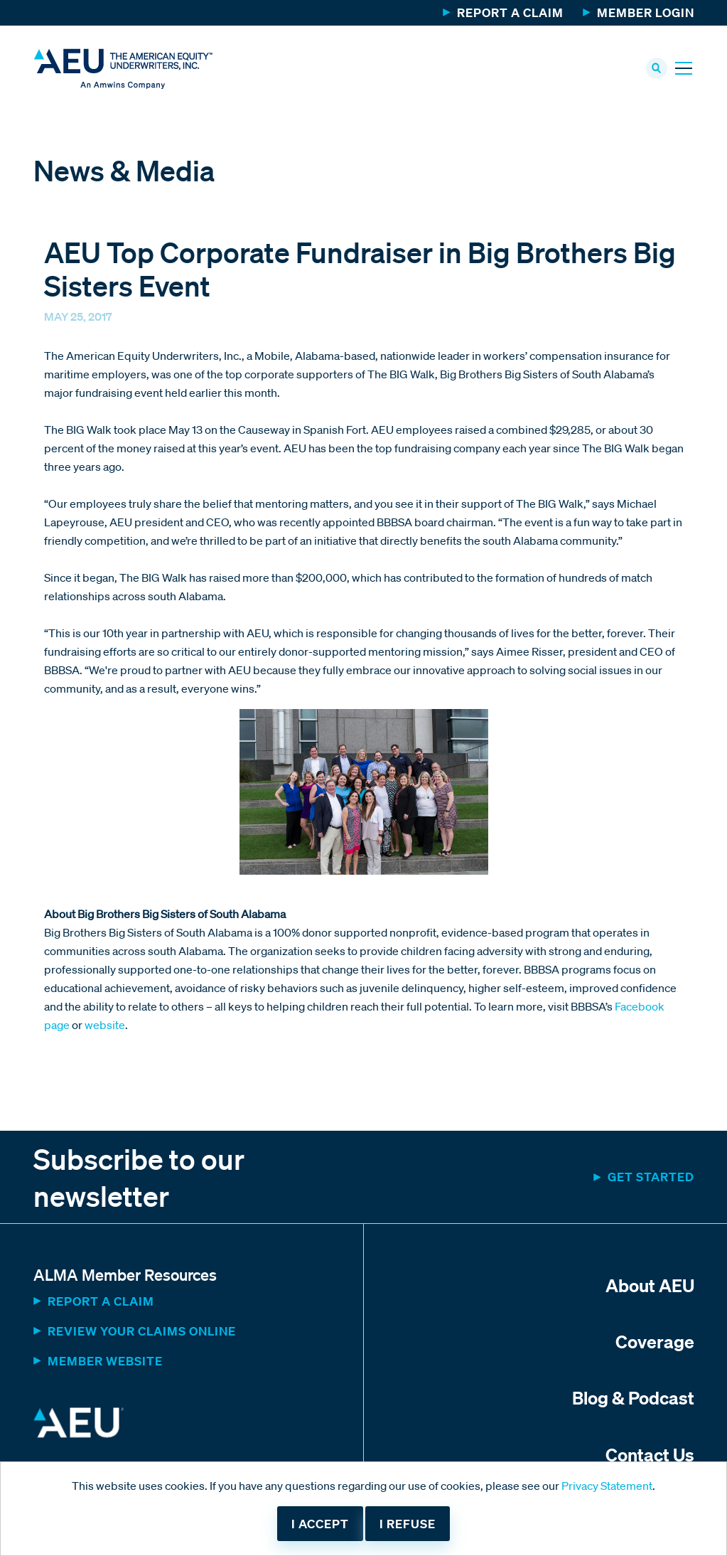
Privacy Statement (606, 1485)
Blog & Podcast (633, 1397)
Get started (651, 1176)
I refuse (407, 1523)
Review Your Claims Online (142, 1330)
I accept (320, 1523)
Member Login (645, 12)
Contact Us (649, 1454)
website (105, 1025)
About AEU (649, 1285)
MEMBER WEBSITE (105, 1360)
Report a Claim (510, 12)
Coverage (654, 1341)
